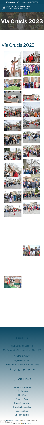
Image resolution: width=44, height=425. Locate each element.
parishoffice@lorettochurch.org (25, 364)
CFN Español (22, 391)
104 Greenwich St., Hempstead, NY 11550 (22, 2)
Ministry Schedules (22, 407)
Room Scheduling (22, 403)
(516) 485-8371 (23, 360)
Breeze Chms (22, 410)
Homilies (22, 395)
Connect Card (22, 399)
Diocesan (28, 423)
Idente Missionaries (22, 387)
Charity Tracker (22, 414)
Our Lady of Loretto (13, 420)
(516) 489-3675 (23, 356)
